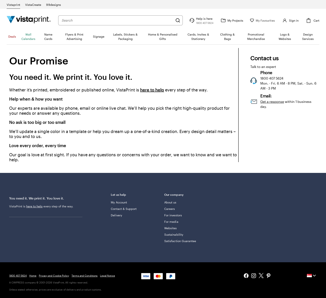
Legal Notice (107, 275)
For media (171, 221)
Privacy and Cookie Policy (54, 275)
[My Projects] (231, 20)
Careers (169, 209)
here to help (152, 89)
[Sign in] (290, 20)
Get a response (272, 101)
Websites (170, 228)
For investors (173, 215)
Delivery (116, 215)
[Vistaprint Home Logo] (29, 20)
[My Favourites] (262, 20)
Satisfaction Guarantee (180, 241)
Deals (12, 36)
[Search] (178, 20)
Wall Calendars (28, 37)
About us (170, 202)
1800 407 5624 (18, 275)
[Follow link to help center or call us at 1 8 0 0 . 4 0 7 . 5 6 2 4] (201, 20)
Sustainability (173, 234)
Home (32, 275)
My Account (119, 202)
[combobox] (117, 20)
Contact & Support (124, 209)
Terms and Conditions (85, 275)
